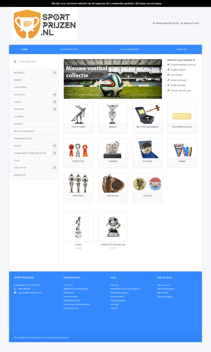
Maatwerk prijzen (119, 292)
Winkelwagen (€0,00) (166, 23)
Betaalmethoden (72, 300)
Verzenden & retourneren (77, 304)
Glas (16, 160)
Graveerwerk (117, 296)
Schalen (18, 116)
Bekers (18, 79)
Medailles (19, 72)
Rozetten (19, 109)
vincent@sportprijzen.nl (30, 292)
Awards (18, 123)
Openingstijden (118, 300)
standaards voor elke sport (30, 153)
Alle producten (69, 49)
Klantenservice (71, 308)
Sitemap (114, 284)
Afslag (18, 145)
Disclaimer (69, 292)
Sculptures (20, 87)
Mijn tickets (162, 292)
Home (24, 49)
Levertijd (114, 304)
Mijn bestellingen (165, 288)
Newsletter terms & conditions (125, 288)
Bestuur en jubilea (24, 131)
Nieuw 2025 (20, 175)
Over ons (182, 49)
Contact (114, 308)
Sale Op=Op (20, 167)
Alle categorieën (130, 49)
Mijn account (190, 23)
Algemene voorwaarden (76, 288)
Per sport (19, 94)
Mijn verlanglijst (165, 296)
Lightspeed (63, 337)
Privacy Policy (70, 296)
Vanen (17, 101)
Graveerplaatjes (23, 138)
